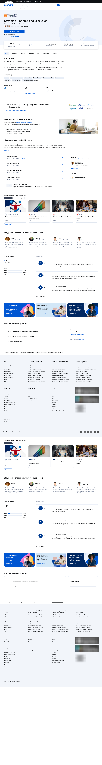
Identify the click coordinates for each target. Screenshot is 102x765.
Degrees (6, 406)
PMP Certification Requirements (83, 377)
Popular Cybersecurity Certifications (84, 379)
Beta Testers (31, 394)
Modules (23, 53)
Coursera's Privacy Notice (57, 352)
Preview (23, 158)
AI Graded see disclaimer (30, 93)
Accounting (6, 363)
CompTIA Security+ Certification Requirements (86, 369)
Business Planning (37, 77)
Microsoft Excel (7, 375)
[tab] (8, 198)
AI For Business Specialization (58, 365)
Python (5, 379)
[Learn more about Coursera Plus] (23, 37)
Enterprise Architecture (48, 77)
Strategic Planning (59, 77)
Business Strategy (24, 9)
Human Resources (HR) (9, 373)
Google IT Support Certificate (34, 369)
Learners (30, 390)
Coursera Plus (7, 400)
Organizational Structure (28, 80)
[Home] (5, 9)
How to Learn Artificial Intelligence (83, 375)
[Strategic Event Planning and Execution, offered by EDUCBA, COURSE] (63, 216)
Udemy (5, 421)
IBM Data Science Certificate (34, 379)
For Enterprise (7, 408)
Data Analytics (7, 369)
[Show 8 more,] (8, 224)
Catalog (6, 398)
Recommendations (34, 53)
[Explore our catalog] (17, 5)
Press (53, 390)
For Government (7, 411)
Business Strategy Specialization (24, 122)
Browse (9, 9)
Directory (54, 406)
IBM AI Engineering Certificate (34, 375)
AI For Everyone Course (57, 367)
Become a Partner (8, 415)
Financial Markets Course (57, 375)
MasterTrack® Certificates (9, 404)
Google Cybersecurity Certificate (35, 365)
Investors (54, 392)
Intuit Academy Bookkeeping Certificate (36, 381)
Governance (7, 80)
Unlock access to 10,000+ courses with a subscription (11, 309)
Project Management (8, 377)
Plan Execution (28, 77)
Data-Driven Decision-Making (17, 77)
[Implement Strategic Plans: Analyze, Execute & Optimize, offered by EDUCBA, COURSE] (39, 217)
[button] (22, 5)
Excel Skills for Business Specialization (60, 373)
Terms (53, 394)
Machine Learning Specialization (59, 377)
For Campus (6, 413)
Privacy (54, 396)
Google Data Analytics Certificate (35, 367)
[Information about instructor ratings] (78, 158)
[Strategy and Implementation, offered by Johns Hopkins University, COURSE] (15, 216)
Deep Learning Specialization (58, 371)
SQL (5, 381)
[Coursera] (8, 5)
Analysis (6, 77)
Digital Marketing (7, 371)
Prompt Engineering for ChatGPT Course (60, 379)
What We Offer (7, 392)
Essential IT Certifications (81, 371)
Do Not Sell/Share (56, 413)
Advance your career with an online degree (42, 306)
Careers (6, 396)
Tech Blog (30, 400)
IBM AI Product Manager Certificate (35, 377)
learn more (81, 339)
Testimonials (46, 53)
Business (16, 9)
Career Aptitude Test (80, 363)
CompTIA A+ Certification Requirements (84, 367)
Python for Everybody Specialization (60, 381)
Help (53, 398)
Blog (29, 396)
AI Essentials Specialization (58, 363)
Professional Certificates (9, 402)
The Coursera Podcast (33, 398)
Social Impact (7, 417)
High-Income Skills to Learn (82, 373)
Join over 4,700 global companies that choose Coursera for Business (75, 309)
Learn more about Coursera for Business (16, 110)
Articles (54, 404)
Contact (54, 402)
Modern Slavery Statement (58, 411)
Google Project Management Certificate (36, 371)
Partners (30, 392)
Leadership (6, 394)
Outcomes (14, 53)
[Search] (58, 5)
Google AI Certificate (32, 363)
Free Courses (7, 419)
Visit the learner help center (77, 334)
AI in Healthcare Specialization (58, 369)
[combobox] (40, 5)
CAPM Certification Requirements (83, 365)
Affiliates (54, 408)
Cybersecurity (7, 367)
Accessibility (55, 400)
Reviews (55, 53)
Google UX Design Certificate (34, 373)
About (6, 53)
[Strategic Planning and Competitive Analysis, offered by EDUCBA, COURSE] (87, 217)
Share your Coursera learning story (83, 381)
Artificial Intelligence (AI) (9, 365)
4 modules (11, 43)
